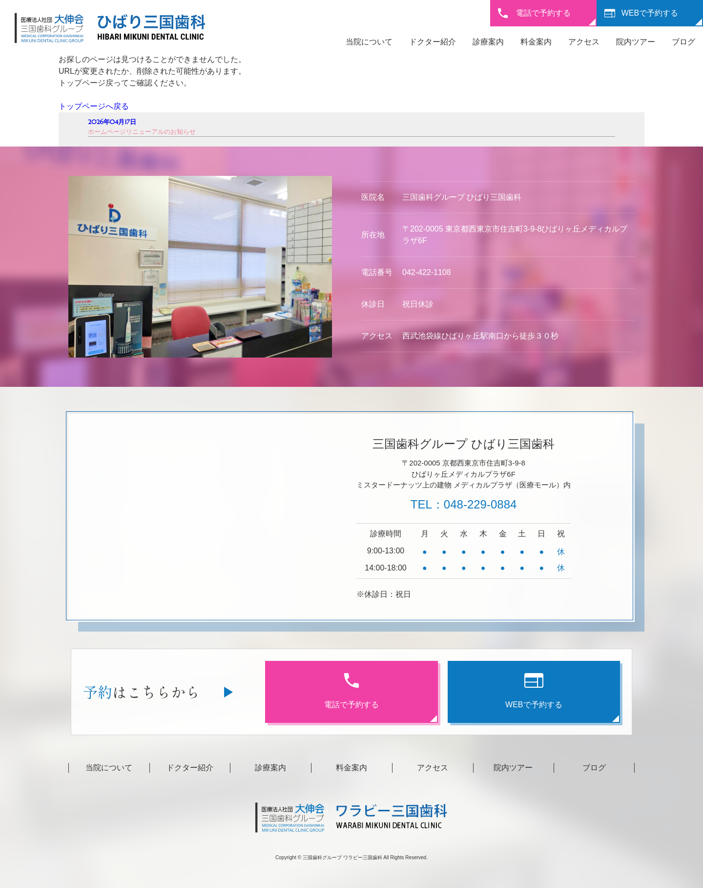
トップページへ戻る (94, 106)
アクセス (584, 42)
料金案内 (536, 42)
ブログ (683, 42)
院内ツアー (635, 42)
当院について (369, 42)
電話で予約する (543, 13)
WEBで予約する (649, 13)
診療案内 (488, 42)
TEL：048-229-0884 (464, 504)
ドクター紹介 (432, 42)
